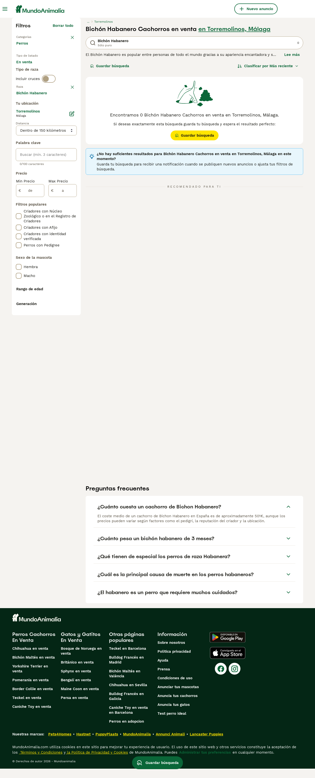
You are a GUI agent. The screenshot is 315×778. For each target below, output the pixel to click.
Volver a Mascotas (33, 36)
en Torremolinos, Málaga (234, 29)
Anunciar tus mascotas (178, 696)
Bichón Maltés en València (124, 683)
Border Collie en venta (32, 698)
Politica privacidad (174, 661)
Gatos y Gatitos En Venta (80, 646)
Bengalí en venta (76, 689)
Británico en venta (77, 671)
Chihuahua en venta (30, 658)
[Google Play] (227, 646)
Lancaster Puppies (206, 743)
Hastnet (83, 743)
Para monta (30, 83)
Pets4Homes (59, 743)
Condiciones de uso (175, 687)
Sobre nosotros (171, 652)
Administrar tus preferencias (205, 762)
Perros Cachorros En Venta (33, 646)
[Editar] (72, 249)
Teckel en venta (26, 707)
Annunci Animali (170, 743)
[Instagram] (234, 678)
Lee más (292, 54)
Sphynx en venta (76, 680)
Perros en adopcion (126, 731)
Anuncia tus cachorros (178, 705)
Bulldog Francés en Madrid (126, 669)
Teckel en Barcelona (127, 658)
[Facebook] (221, 678)
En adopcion (58, 71)
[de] (30, 325)
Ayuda (163, 669)
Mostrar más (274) (56, 227)
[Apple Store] (227, 662)
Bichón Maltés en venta (33, 667)
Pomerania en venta (30, 689)
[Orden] (268, 66)
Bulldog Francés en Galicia (126, 705)
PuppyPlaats (106, 743)
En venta (28, 71)
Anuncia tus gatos (174, 714)
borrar (67, 112)
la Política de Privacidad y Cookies (97, 762)
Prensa (164, 678)
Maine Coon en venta (80, 698)
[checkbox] (19, 137)
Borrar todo (63, 25)
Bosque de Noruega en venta (81, 660)
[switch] (49, 101)
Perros (23, 48)
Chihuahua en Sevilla (128, 694)
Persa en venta (74, 707)
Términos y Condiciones (41, 762)
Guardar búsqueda (109, 66)
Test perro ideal (172, 723)
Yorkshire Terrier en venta (30, 678)
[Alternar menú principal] (5, 9)
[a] (62, 325)
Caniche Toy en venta (31, 716)
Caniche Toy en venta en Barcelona (128, 719)
